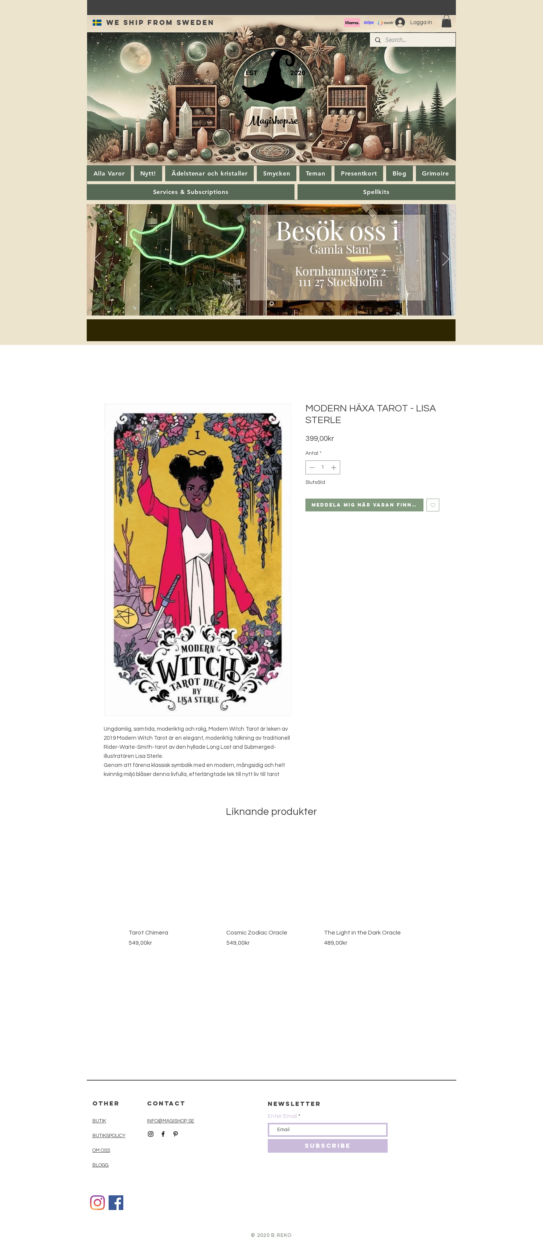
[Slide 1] (272, 304)
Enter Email (282, 1116)
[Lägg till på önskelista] (433, 505)
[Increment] (334, 467)
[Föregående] (97, 259)
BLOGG (100, 1165)
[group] (271, 898)
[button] (446, 21)
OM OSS (101, 1150)
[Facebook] (116, 1202)
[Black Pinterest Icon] (175, 1134)
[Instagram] (97, 1202)
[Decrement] (311, 467)
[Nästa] (445, 259)
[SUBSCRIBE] (328, 1146)
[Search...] (412, 40)
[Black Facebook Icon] (163, 1134)
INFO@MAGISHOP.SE (170, 1121)
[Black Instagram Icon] (150, 1134)
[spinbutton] (323, 467)
